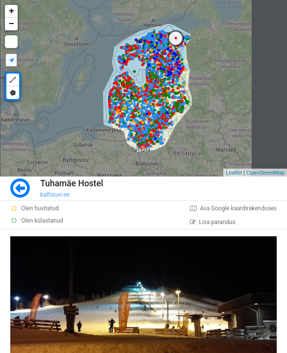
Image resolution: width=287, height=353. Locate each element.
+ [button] (11, 11)
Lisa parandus (212, 222)
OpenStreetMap (265, 173)
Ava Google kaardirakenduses (233, 208)
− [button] (11, 24)
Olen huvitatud (34, 208)
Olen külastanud (36, 220)
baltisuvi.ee (55, 194)
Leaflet (234, 173)
